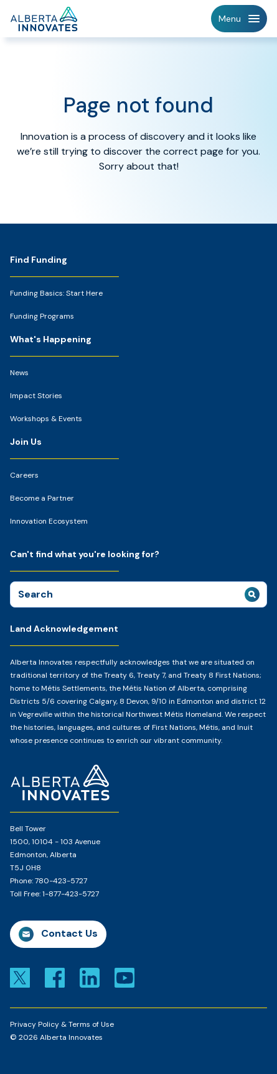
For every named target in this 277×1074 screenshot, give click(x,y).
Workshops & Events (46, 419)
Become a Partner (42, 498)
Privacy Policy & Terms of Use (62, 1024)
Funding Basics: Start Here (56, 293)
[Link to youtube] (124, 976)
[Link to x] (20, 976)
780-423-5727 (61, 881)
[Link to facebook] (55, 976)
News (19, 373)
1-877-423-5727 (70, 894)
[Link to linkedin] (90, 976)
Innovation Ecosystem (49, 521)
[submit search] (252, 594)
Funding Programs (42, 316)
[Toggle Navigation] (239, 18)
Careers (24, 475)
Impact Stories (36, 396)
